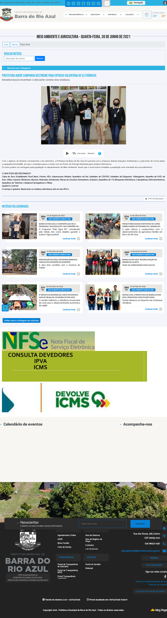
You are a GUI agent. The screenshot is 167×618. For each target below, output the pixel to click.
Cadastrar (140, 524)
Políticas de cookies (157, 584)
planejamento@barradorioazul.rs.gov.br (140, 551)
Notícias (15, 44)
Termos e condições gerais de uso (151, 581)
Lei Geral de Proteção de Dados (150, 591)
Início (6, 44)
